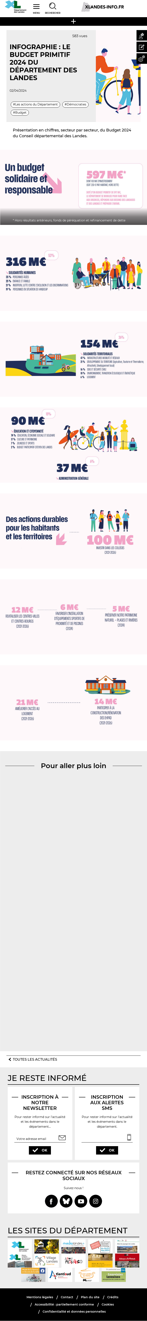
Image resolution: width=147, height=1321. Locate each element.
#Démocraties (75, 104)
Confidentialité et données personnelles (74, 1312)
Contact (67, 1297)
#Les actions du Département (35, 104)
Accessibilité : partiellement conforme (64, 1305)
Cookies (108, 1305)
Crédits (112, 1297)
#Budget (20, 112)
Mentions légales (40, 1297)
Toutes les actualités (35, 1060)
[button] (141, 35)
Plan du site (90, 1297)
